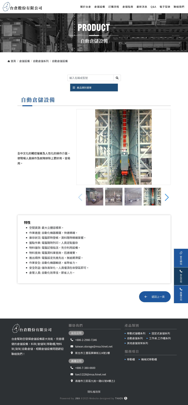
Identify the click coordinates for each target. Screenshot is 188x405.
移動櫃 (131, 359)
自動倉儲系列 (135, 338)
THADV (119, 398)
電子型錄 (165, 6)
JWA (77, 398)
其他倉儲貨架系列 (137, 343)
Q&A (153, 6)
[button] (167, 197)
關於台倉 (85, 6)
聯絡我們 (179, 6)
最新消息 (142, 6)
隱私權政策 (93, 392)
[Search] (90, 78)
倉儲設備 (99, 6)
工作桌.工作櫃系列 (160, 338)
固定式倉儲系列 (161, 333)
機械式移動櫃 (149, 359)
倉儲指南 (127, 6)
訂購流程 (113, 6)
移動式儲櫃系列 (136, 333)
